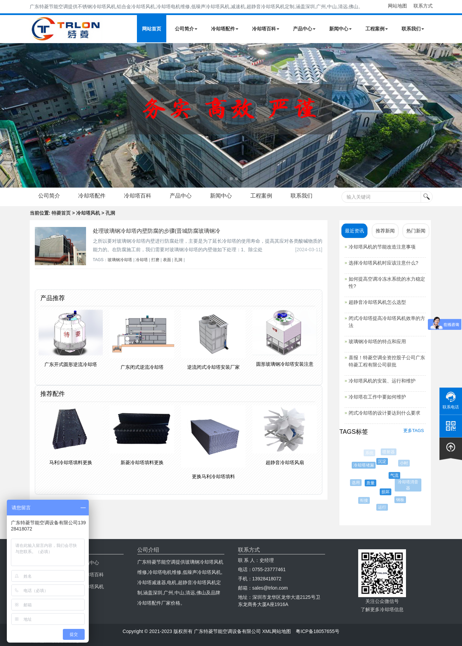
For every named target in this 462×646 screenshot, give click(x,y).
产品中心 (304, 28)
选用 (357, 482)
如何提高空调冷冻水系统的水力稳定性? (387, 282)
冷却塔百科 (265, 28)
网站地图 (397, 6)
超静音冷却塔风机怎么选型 (377, 302)
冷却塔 (142, 259)
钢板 (401, 499)
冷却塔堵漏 (364, 465)
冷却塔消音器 (408, 485)
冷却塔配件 (224, 28)
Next (7, 115)
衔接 (365, 500)
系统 (370, 452)
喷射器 (389, 451)
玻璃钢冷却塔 (120, 259)
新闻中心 (340, 28)
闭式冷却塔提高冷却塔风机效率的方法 (387, 321)
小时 (405, 463)
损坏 (387, 491)
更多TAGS (413, 430)
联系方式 (423, 6)
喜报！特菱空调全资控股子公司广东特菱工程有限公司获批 (387, 361)
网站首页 (151, 28)
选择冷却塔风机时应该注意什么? (383, 263)
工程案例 (376, 28)
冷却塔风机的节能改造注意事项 (382, 247)
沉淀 (383, 461)
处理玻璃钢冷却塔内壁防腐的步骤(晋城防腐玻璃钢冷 (156, 231)
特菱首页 (61, 213)
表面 (167, 259)
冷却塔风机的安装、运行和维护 (382, 380)
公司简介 (186, 28)
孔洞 (178, 259)
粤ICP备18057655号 (317, 631)
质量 (372, 483)
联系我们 (413, 28)
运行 (383, 507)
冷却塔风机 (92, 586)
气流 (396, 475)
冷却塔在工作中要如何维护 (377, 397)
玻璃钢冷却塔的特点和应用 (377, 341)
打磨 (155, 259)
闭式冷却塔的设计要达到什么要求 (384, 413)
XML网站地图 (276, 631)
